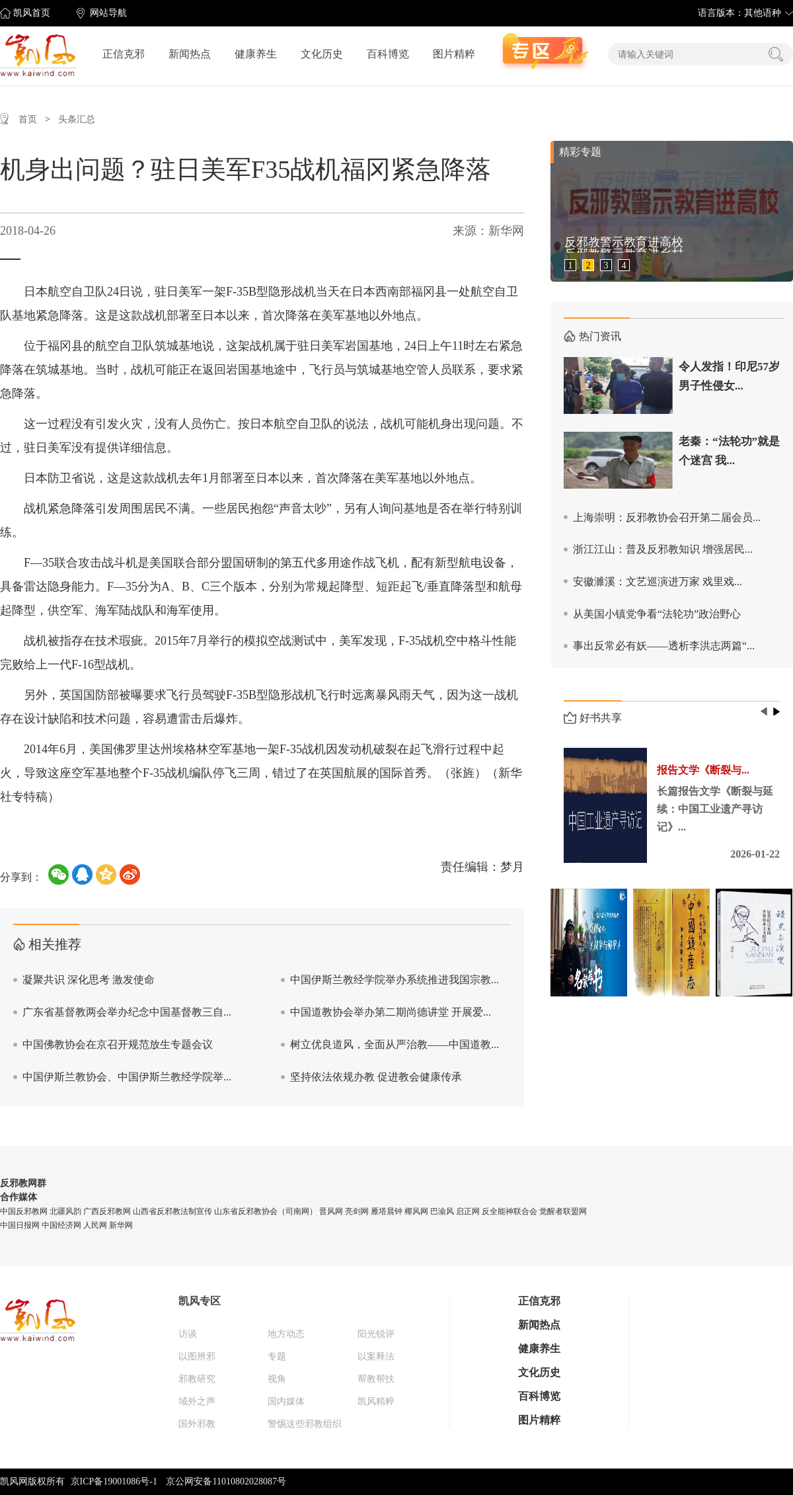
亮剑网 (357, 1211)
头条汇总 (76, 119)
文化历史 (322, 54)
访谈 (187, 1334)
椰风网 (416, 1211)
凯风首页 (31, 13)
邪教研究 (196, 1379)
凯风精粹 (376, 1401)
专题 (277, 1356)
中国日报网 (20, 1225)
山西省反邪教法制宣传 (172, 1211)
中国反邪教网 (24, 1211)
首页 (28, 119)
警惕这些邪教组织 (305, 1424)
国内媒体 (286, 1401)
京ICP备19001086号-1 (114, 1481)
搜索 (776, 54)
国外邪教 (196, 1424)
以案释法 (376, 1356)
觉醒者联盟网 (563, 1211)
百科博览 (388, 54)
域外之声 (196, 1401)
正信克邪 (123, 54)
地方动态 (286, 1334)
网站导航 (108, 13)
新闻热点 (190, 54)
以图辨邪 (196, 1356)
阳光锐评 (376, 1334)
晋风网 (331, 1211)
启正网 (468, 1211)
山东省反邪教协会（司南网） (265, 1211)
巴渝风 (442, 1211)
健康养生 (256, 54)
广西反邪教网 (107, 1211)
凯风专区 (199, 1301)
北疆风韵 (65, 1211)
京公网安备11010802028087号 (225, 1481)
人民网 (95, 1225)
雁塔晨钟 (386, 1211)
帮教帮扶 (376, 1379)
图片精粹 (454, 54)
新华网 (121, 1225)
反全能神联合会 (509, 1211)
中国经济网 (61, 1225)
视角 (277, 1379)
